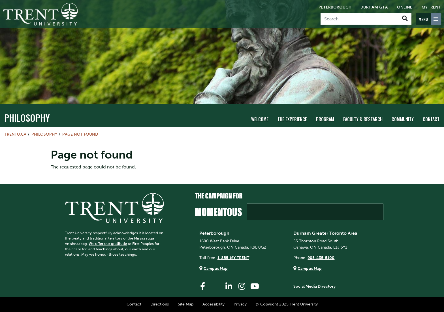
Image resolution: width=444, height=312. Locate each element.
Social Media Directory (314, 286)
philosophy (27, 117)
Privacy (240, 304)
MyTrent (431, 7)
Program (325, 119)
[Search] (359, 19)
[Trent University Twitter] (216, 286)
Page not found (80, 134)
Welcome (259, 119)
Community (403, 119)
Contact (431, 119)
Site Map (185, 304)
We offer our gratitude (108, 244)
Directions (159, 304)
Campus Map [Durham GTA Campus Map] (310, 268)
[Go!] (404, 19)
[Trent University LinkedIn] (229, 286)
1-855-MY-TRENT (233, 257)
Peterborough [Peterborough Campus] (335, 7)
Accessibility (213, 304)
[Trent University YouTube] (255, 286)
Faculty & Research (363, 119)
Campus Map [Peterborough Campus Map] (216, 268)
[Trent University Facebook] (203, 286)
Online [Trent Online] (404, 7)
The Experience (292, 119)
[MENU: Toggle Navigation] (428, 19)
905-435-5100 (321, 257)
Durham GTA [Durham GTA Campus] (374, 7)
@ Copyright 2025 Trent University (287, 304)
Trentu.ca (15, 134)
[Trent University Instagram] (242, 286)
